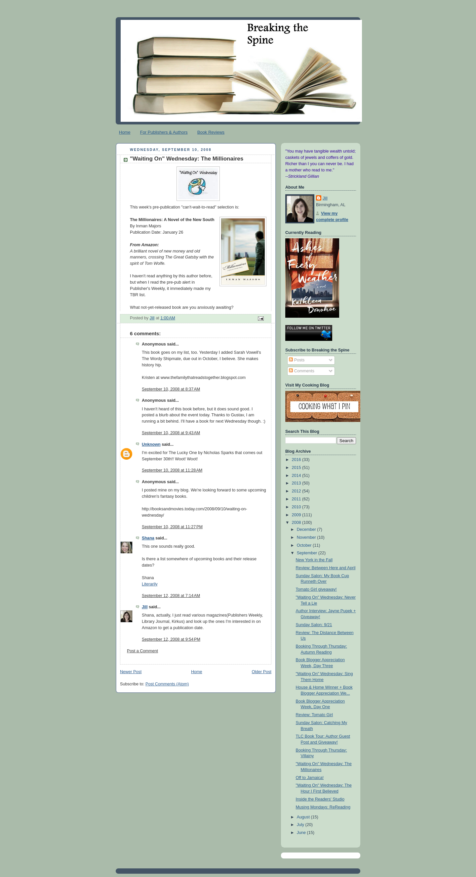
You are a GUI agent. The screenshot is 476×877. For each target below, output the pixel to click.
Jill (145, 607)
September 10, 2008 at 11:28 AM (172, 470)
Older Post (261, 671)
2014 (297, 475)
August (304, 817)
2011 (297, 499)
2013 (297, 483)
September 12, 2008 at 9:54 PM (171, 639)
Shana (148, 538)
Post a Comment (142, 651)
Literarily (150, 584)
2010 (297, 507)
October (305, 545)
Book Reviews (210, 132)
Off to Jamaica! (310, 777)
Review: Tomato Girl (314, 715)
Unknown (151, 444)
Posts (296, 360)
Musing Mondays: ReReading (323, 807)
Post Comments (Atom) (167, 684)
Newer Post (130, 671)
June (302, 832)
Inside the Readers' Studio (320, 799)
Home (125, 132)
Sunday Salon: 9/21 (314, 625)
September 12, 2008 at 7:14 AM (171, 595)
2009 (297, 515)
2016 (297, 459)
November (307, 537)
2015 (297, 467)
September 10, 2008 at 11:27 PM (172, 527)
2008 (297, 522)
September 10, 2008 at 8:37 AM (171, 389)
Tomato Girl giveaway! (316, 589)
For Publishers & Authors (164, 132)
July (301, 824)
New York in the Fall (314, 560)
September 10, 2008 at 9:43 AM (171, 433)
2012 (297, 491)
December (307, 529)
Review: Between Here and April (326, 568)
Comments (301, 371)
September (307, 553)
